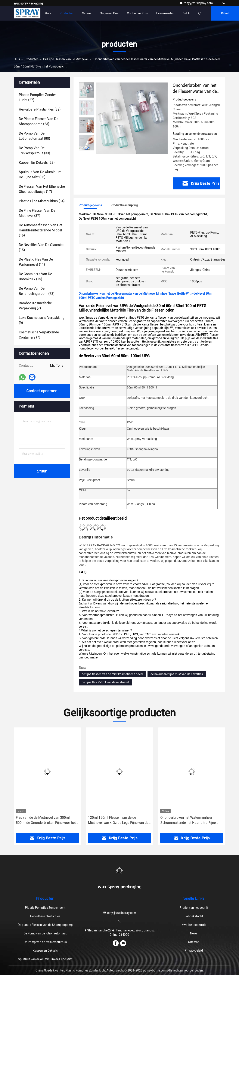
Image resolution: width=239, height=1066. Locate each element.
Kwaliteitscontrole (193, 925)
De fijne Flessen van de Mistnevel (66, 59)
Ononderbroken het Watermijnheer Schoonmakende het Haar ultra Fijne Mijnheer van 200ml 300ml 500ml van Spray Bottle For (189, 820)
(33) (34, 150)
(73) (36, 291)
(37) (37, 213)
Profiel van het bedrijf (194, 907)
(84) (42, 201)
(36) (40, 174)
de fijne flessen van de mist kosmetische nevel (112, 674)
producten (31, 59)
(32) (39, 109)
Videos (86, 13)
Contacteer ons (137, 13)
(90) (34, 136)
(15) (41, 247)
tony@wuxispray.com (196, 3)
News (194, 933)
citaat (225, 13)
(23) (38, 121)
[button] (86, 148)
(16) (40, 230)
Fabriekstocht (193, 916)
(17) (42, 189)
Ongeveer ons (109, 13)
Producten (67, 13)
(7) (35, 305)
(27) (37, 97)
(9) (41, 320)
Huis (48, 13)
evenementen (165, 13)
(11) (36, 262)
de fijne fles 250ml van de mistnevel (105, 682)
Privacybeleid (194, 950)
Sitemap (193, 942)
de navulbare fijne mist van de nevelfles (176, 674)
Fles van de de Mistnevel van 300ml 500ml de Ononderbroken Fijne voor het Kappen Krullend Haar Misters (46, 820)
